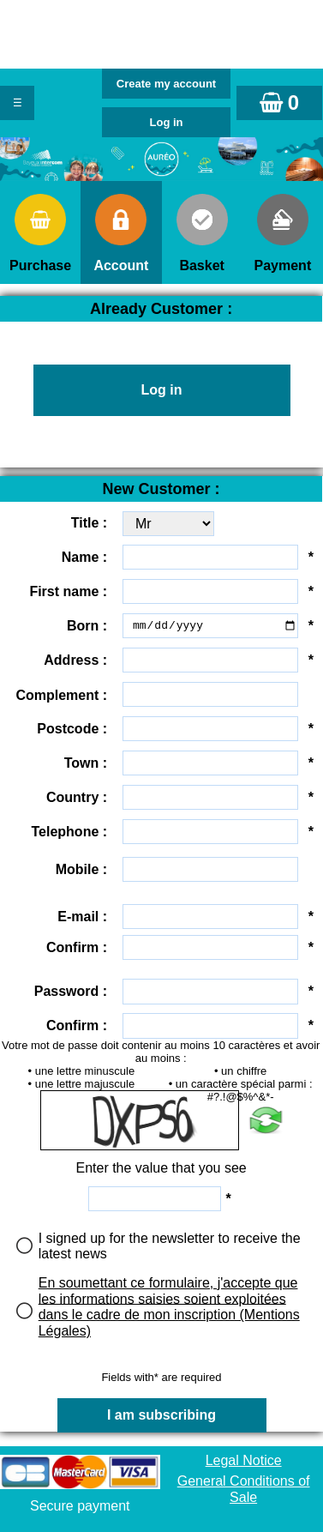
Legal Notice (244, 1460)
